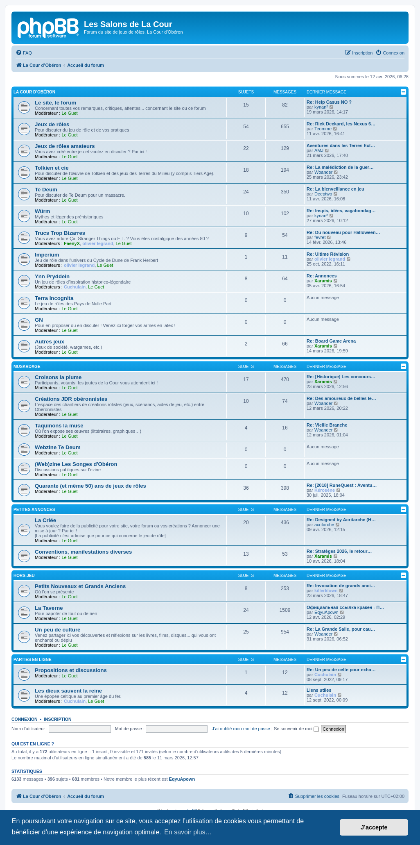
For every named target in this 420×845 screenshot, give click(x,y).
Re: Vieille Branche (327, 424)
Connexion (24, 719)
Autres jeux (49, 341)
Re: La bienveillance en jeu (335, 188)
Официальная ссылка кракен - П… (345, 607)
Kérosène (324, 490)
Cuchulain (75, 286)
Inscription (58, 719)
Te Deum (46, 189)
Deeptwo (323, 193)
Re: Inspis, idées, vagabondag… (341, 210)
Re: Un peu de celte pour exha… (341, 669)
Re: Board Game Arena (331, 340)
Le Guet (69, 113)
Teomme (323, 128)
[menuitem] (24, 53)
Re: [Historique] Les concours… (341, 376)
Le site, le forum (55, 103)
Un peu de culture (57, 630)
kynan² (321, 106)
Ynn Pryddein (52, 276)
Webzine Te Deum (58, 447)
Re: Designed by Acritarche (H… (341, 519)
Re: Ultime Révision (328, 254)
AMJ (318, 150)
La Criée (45, 520)
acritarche (324, 524)
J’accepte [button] (374, 827)
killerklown (326, 590)
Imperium (47, 255)
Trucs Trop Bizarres (60, 233)
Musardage (27, 366)
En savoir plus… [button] (188, 832)
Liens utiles (319, 690)
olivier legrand (97, 243)
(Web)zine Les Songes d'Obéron (76, 464)
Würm (42, 211)
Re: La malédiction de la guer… (340, 167)
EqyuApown (326, 612)
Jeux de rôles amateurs (65, 146)
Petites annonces (34, 509)
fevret (320, 237)
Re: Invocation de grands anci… (341, 585)
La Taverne (49, 608)
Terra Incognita (54, 298)
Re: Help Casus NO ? (329, 102)
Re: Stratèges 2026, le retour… (339, 551)
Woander (323, 172)
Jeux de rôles (52, 124)
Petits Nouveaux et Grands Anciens (80, 586)
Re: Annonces (322, 275)
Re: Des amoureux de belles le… (341, 398)
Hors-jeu (24, 575)
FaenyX (72, 243)
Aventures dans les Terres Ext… (341, 145)
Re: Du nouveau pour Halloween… (343, 232)
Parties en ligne (33, 659)
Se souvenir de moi (296, 728)
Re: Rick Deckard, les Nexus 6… (341, 123)
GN (39, 320)
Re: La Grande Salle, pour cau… (341, 629)
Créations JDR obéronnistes (71, 399)
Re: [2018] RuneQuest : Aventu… (342, 485)
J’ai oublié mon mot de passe (241, 728)
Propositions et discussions (71, 670)
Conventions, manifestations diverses (83, 552)
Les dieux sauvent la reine (68, 691)
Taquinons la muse (59, 425)
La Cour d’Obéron (34, 92)
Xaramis (323, 280)
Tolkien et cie (52, 168)
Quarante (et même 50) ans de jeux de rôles (90, 486)
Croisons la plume (58, 377)
